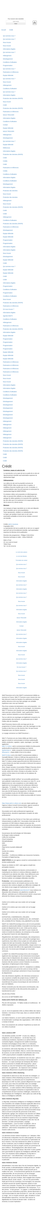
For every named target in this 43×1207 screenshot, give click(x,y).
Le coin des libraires (21, 556)
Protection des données (10, 190)
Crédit (11, 30)
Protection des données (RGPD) (13, 98)
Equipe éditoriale (8, 75)
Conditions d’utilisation (10, 62)
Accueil (3, 30)
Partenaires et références (11, 72)
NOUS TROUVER (8, 115)
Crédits (5, 161)
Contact (5, 125)
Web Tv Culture (7, 746)
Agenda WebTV (8, 316)
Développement (8, 59)
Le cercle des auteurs (21, 552)
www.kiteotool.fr (25, 890)
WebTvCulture (6, 755)
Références (6, 148)
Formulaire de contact (21, 560)
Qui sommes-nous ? (9, 36)
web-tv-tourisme (13, 524)
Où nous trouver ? (8, 309)
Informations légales (9, 49)
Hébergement (7, 55)
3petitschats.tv (6, 750)
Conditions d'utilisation (10, 181)
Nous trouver (7, 42)
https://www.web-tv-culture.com (12, 803)
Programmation (7, 65)
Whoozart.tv (6, 752)
